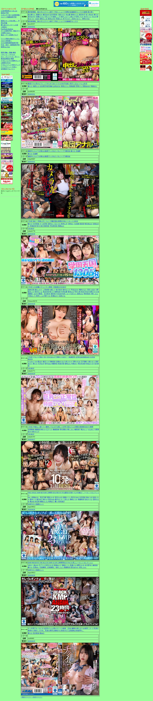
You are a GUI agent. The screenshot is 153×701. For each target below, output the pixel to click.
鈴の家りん (32, 14)
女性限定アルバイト (8, 69)
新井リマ (33, 499)
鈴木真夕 (61, 501)
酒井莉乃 (54, 294)
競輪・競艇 (8, 52)
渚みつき (89, 497)
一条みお (35, 565)
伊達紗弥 (33, 226)
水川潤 (87, 565)
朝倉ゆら (94, 86)
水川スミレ (88, 16)
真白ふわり (38, 290)
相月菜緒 (49, 86)
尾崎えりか (73, 499)
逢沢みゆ (46, 14)
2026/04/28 (31, 373)
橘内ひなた (83, 290)
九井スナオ (68, 361)
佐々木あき (89, 14)
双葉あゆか (86, 86)
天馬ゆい (36, 567)
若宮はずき (52, 19)
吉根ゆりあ (60, 361)
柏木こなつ (64, 16)
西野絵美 (57, 292)
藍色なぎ (64, 224)
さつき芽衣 (43, 224)
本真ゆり (74, 363)
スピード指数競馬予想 (8, 17)
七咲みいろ (32, 296)
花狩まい (51, 224)
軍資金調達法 (5, 58)
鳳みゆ (32, 501)
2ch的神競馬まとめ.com (9, 11)
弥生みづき (90, 363)
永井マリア (35, 431)
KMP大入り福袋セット (36, 504)
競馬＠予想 (5, 13)
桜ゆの (42, 633)
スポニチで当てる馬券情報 (10, 15)
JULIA (94, 16)
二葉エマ (72, 16)
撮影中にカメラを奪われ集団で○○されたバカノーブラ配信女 (49, 156)
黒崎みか (61, 226)
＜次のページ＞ (37, 697)
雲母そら (79, 86)
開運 (12, 58)
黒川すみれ (75, 497)
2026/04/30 (31, 234)
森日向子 (82, 14)
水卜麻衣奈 (94, 565)
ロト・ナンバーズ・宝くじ (10, 56)
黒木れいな (38, 292)
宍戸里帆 (84, 361)
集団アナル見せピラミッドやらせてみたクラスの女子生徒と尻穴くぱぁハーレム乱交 (57, 83)
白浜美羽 (43, 86)
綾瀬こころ (56, 16)
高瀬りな (73, 565)
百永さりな (88, 499)
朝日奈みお (88, 224)
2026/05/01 (31, 26)
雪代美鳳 (63, 429)
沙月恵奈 (36, 224)
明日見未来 (82, 363)
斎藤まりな (40, 16)
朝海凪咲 (72, 86)
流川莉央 (47, 294)
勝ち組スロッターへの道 (9, 25)
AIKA (30, 565)
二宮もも (66, 499)
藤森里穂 (56, 429)
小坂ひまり (61, 14)
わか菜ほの (38, 361)
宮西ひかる (93, 292)
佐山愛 (68, 14)
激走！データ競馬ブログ (9, 35)
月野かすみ (86, 19)
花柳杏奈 (52, 361)
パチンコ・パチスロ (8, 54)
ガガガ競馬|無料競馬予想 (9, 43)
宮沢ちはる (59, 497)
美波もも (59, 19)
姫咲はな (80, 294)
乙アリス (49, 429)
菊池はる (71, 292)
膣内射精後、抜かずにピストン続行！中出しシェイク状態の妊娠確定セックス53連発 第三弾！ (61, 12)
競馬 (2, 52)
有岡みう (51, 501)
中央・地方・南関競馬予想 (10, 45)
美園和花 (54, 363)
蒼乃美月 (59, 290)
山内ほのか (57, 86)
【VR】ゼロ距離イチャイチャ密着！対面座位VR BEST (47, 287)
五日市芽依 (53, 14)
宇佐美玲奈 (54, 226)
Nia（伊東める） (34, 497)
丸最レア (52, 290)
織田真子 (77, 429)
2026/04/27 (31, 439)
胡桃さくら (67, 497)
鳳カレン (84, 429)
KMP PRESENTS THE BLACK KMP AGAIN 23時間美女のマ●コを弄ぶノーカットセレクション (60, 562)
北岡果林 (31, 429)
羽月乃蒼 (43, 497)
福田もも (36, 86)
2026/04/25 (31, 641)
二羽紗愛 (46, 290)
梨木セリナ (66, 290)
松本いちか (79, 16)
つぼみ (37, 19)
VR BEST (31, 228)
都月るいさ (59, 499)
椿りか (96, 14)
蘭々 (56, 501)
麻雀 (14, 52)
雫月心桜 (77, 292)
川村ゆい (71, 224)
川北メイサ (48, 16)
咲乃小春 (39, 226)
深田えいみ (43, 19)
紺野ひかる (80, 565)
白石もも (73, 294)
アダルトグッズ (6, 65)
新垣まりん (65, 86)
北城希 (35, 154)
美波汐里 (46, 292)
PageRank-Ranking (7, 29)
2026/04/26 (31, 509)
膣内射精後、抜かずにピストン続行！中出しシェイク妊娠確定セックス (53, 21)
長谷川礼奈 (85, 292)
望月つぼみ (91, 290)
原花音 (81, 224)
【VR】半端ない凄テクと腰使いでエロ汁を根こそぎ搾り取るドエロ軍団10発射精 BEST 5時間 (60, 427)
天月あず (41, 363)
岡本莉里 (87, 294)
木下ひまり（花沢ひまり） (72, 19)
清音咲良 (46, 226)
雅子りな (47, 296)
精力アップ (16, 65)
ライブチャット (6, 67)
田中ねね (48, 363)
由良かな (62, 296)
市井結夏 (64, 292)
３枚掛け (4, 27)
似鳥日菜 (31, 290)
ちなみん (31, 361)
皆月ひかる (49, 565)
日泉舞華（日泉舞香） (47, 567)
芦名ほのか (75, 290)
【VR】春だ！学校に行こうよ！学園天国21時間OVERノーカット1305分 (53, 221)
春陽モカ (39, 14)
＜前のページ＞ (26, 697)
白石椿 (76, 224)
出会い (14, 67)
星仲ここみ (40, 296)
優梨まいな (44, 501)
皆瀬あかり (55, 296)
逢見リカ (46, 361)
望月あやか (32, 16)
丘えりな (57, 224)
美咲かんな (75, 14)
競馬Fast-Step (5, 47)
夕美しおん (94, 294)
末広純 (59, 294)
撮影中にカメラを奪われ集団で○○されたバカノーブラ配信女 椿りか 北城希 (54, 151)
